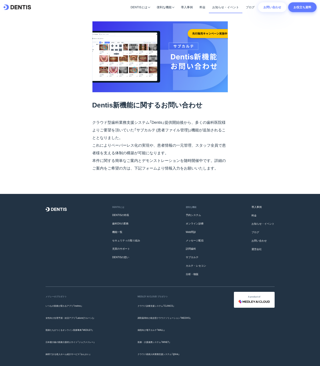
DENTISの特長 (120, 215)
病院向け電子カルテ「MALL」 (153, 321)
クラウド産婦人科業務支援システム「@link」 (162, 338)
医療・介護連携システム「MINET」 (156, 330)
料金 (202, 7)
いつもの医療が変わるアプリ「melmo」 (67, 304)
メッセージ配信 (195, 240)
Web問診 (191, 232)
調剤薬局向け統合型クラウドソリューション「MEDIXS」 (169, 313)
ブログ (250, 7)
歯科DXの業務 (120, 223)
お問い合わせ (272, 7)
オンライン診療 (195, 223)
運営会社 (257, 249)
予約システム (193, 215)
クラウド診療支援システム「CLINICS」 (159, 304)
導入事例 (187, 7)
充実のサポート (121, 249)
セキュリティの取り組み (126, 240)
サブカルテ (192, 257)
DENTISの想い (120, 257)
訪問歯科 (191, 249)
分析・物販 (192, 274)
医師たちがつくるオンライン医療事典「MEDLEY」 (74, 321)
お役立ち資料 (302, 7)
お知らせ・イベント (225, 7)
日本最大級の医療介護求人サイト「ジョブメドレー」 (75, 330)
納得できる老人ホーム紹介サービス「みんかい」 (72, 338)
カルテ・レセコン (196, 265)
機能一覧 (117, 232)
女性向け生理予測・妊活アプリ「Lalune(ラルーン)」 (75, 313)
